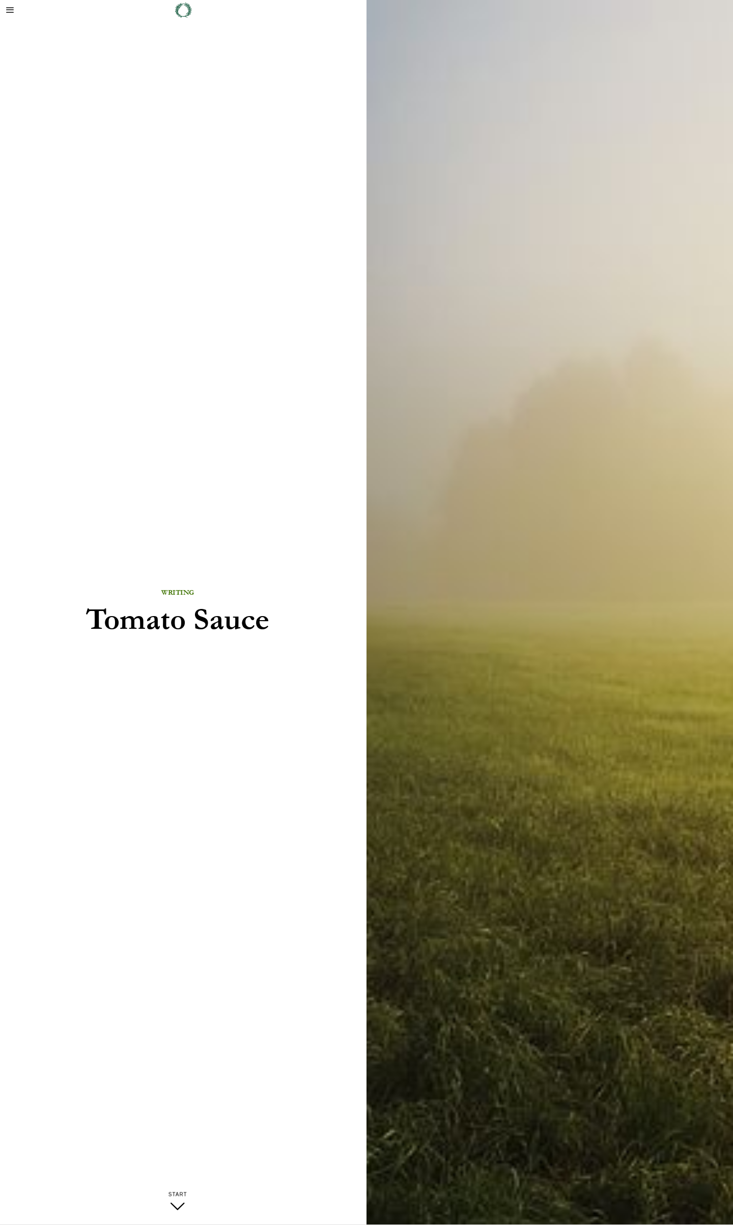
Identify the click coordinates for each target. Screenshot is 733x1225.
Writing (177, 593)
